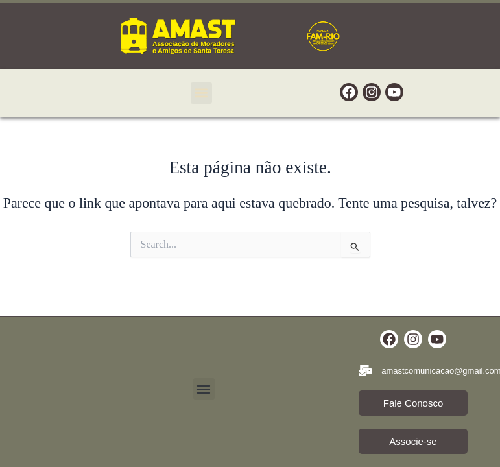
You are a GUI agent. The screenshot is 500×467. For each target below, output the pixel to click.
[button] (201, 93)
